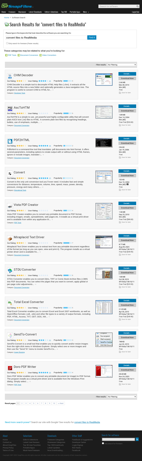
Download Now (127, 78)
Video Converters (49, 55)
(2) (50, 81)
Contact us (7, 442)
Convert (19, 172)
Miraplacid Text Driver (29, 237)
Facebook (76, 450)
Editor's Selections (30, 440)
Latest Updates (53, 448)
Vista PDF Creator (26, 205)
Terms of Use (8, 450)
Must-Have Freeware (31, 450)
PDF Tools (12, 55)
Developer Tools (19, 93)
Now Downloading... (55, 450)
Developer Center (79, 442)
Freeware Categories (55, 440)
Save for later (126, 92)
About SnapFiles (9, 445)
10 (54, 403)
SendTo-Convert (25, 334)
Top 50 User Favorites (32, 445)
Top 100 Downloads (55, 445)
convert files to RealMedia (87, 422)
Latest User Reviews (31, 442)
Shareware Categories (56, 442)
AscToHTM (22, 107)
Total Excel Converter (29, 302)
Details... (127, 74)
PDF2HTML (22, 140)
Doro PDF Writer (25, 367)
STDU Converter (25, 269)
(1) (50, 340)
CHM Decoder (23, 75)
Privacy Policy (8, 448)
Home (6, 18)
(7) (50, 178)
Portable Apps (29, 448)
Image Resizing (19, 352)
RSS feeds (76, 448)
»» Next (60, 403)
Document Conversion (29, 55)
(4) (50, 146)
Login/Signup (77, 445)
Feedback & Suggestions (82, 440)
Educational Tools (20, 190)
